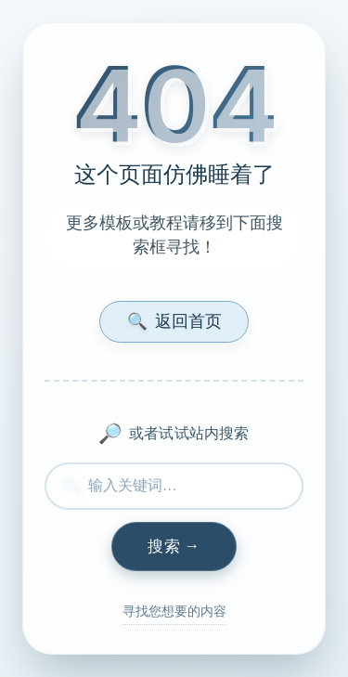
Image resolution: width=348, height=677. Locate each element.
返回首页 (174, 321)
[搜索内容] (174, 486)
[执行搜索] (174, 547)
